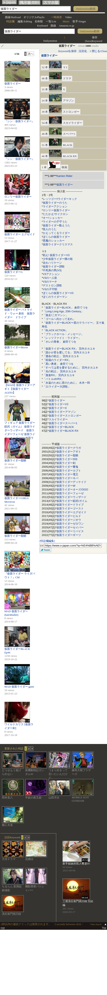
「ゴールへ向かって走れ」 (59, 319)
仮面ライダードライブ (70, 504)
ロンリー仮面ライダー (56, 210)
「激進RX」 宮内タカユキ (59, 375)
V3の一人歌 (50, 277)
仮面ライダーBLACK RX (63, 430)
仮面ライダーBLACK (61, 427)
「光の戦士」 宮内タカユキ (59, 371)
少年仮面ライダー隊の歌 (58, 258)
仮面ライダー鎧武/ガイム (71, 500)
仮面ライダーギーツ (68, 535)
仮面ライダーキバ (67, 478)
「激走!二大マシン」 (55, 315)
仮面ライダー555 (66, 459)
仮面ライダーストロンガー (65, 415)
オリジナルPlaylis (33, 17)
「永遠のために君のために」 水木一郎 (66, 382)
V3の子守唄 (50, 289)
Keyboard (42, 25)
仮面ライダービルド (68, 516)
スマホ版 (51, 2)
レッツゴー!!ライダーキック (60, 198)
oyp (3, 927)
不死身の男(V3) (52, 270)
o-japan (9, 2)
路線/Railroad (13, 17)
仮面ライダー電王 (67, 474)
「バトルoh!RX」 (53, 379)
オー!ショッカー (53, 217)
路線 (53, 25)
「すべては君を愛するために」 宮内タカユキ (70, 367)
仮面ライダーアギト (68, 451)
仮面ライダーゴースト (70, 508)
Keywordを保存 (67, 51)
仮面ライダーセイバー (70, 527)
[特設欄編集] (47, 540)
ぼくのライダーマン (55, 296)
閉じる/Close (99, 51)
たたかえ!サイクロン (55, 214)
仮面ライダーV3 (58, 404)
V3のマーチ (50, 281)
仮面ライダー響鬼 (67, 466)
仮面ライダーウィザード (71, 497)
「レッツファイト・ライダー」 (62, 337)
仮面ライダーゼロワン (70, 523)
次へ (30, 53)
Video (68, 17)
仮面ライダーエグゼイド (71, 512)
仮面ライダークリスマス (58, 244)
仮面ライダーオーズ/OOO (72, 489)
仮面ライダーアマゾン (62, 411)
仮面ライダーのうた (55, 202)
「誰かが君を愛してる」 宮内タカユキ (66, 352)
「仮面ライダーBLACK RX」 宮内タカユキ (69, 348)
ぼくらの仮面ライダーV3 (58, 293)
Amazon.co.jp (66, 25)
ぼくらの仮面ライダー (56, 236)
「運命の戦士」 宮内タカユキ (61, 356)
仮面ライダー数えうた (56, 225)
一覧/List (51, 21)
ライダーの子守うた (55, 221)
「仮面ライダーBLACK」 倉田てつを (65, 307)
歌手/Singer (79, 21)
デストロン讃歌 (52, 285)
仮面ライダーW (65, 485)
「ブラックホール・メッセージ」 (63, 334)
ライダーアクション (55, 206)
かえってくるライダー (56, 233)
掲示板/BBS (29, 2)
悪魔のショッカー (54, 240)
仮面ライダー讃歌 (54, 266)
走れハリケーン (52, 262)
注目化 (83, 51)
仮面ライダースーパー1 (63, 423)
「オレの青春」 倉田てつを (59, 341)
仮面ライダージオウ (68, 519)
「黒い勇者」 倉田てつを (58, 363)
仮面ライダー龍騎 (67, 455)
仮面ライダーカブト (68, 470)
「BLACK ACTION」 (55, 330)
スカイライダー (58, 419)
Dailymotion (50, 40)
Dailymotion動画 (85, 8)
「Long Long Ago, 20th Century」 (63, 311)
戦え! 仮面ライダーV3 (56, 255)
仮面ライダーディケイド (71, 481)
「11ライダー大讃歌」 (56, 386)
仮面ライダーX (58, 408)
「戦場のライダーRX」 (57, 360)
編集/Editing (25, 21)
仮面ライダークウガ (68, 447)
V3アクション (51, 274)
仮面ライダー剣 (66, 463)
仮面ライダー (49, 55)
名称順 (39, 21)
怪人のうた (49, 229)
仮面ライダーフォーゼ (70, 493)
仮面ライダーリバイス (70, 531)
